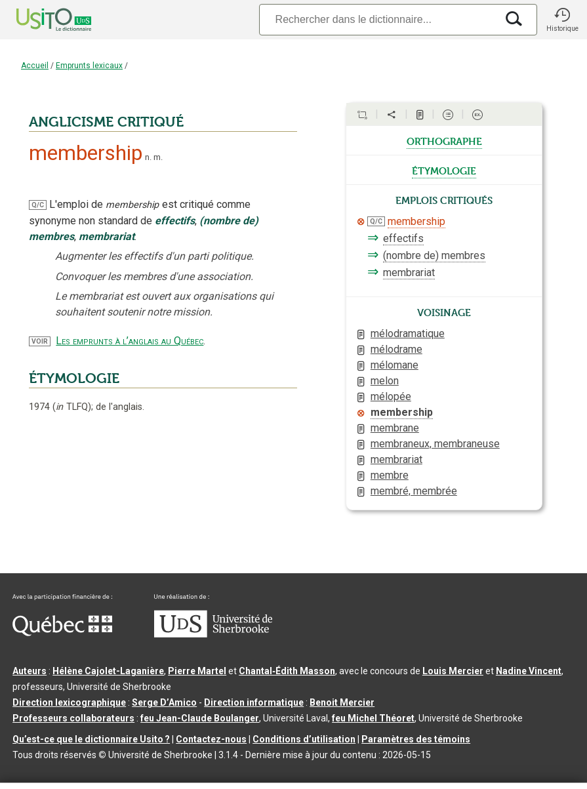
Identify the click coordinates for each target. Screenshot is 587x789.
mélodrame (396, 349)
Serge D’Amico (164, 702)
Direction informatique (254, 702)
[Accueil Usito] (39, 19)
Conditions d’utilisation (304, 739)
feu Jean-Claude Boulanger (199, 718)
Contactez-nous (211, 739)
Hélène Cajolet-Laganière (108, 671)
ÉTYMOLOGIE (74, 378)
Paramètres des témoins (415, 739)
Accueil (35, 65)
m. (158, 157)
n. (148, 157)
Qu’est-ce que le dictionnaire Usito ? (91, 739)
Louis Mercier (452, 671)
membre (390, 475)
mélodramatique (408, 333)
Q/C (37, 205)
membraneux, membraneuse (435, 443)
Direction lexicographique (69, 702)
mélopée (391, 396)
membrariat (409, 272)
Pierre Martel (197, 671)
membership (416, 221)
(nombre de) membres (434, 255)
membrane (395, 428)
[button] (562, 19)
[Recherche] (378, 19)
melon (385, 380)
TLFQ (72, 407)
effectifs (403, 238)
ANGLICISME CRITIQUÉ (106, 122)
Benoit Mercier (342, 702)
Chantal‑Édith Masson (287, 671)
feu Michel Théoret (373, 718)
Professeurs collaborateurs (73, 718)
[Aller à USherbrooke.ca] (213, 634)
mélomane (394, 365)
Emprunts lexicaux (89, 65)
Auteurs (29, 671)
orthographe (444, 140)
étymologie (444, 170)
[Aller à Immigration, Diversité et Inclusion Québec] (62, 633)
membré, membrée (414, 491)
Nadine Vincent (528, 671)
